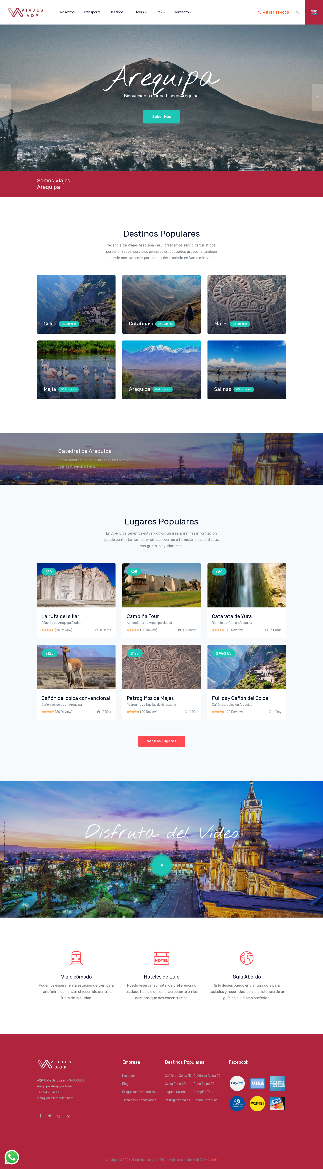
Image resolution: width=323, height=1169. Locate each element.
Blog (125, 1084)
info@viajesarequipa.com (55, 1098)
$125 (49, 653)
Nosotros (67, 12)
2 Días (106, 712)
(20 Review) (63, 630)
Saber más (161, 116)
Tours (141, 12)
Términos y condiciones (139, 1100)
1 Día (193, 712)
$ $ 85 (223, 653)
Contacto (183, 12)
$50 (49, 572)
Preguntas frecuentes (138, 1092)
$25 (134, 572)
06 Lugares (165, 323)
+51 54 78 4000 (48, 1092)
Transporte (92, 12)
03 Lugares (68, 389)
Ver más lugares (161, 741)
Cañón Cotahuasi (206, 1100)
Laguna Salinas (175, 1092)
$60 (219, 572)
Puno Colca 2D (204, 1084)
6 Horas (276, 630)
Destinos (118, 12)
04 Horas (189, 630)
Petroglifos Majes (177, 1100)
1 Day (278, 712)
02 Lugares (240, 323)
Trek (160, 12)
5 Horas (105, 630)
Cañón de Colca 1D (178, 1076)
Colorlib (213, 1160)
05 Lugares (68, 323)
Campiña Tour (204, 1092)
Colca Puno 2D (175, 1084)
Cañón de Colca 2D (207, 1076)
